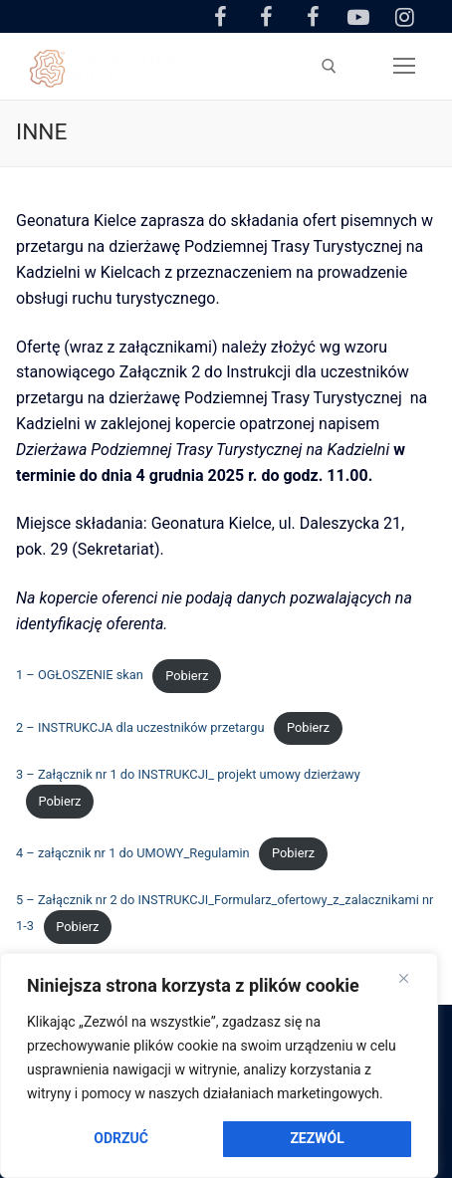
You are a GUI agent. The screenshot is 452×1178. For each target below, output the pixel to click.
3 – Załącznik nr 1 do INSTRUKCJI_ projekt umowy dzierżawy (188, 774)
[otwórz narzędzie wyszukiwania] (329, 66)
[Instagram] (405, 16)
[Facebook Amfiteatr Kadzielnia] (313, 16)
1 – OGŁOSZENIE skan (79, 675)
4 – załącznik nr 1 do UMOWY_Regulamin (133, 852)
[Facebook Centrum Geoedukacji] (220, 16)
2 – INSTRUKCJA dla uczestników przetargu (140, 727)
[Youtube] (358, 16)
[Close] (403, 979)
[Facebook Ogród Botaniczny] (267, 16)
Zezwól (316, 1138)
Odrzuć (121, 1138)
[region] (219, 1065)
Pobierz (186, 675)
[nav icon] (404, 67)
